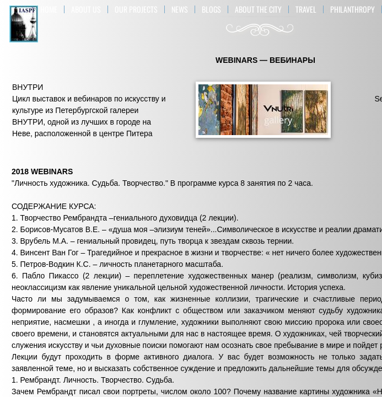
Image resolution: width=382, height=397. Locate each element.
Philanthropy (352, 9)
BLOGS (211, 9)
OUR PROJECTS (136, 9)
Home (48, 9)
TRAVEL (305, 9)
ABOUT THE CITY (258, 9)
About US (86, 9)
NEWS (179, 9)
